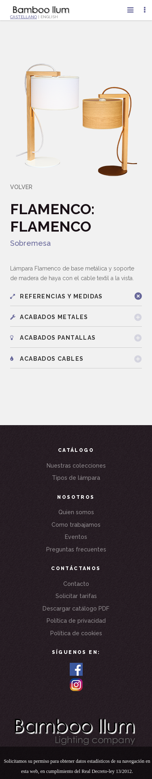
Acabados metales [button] (49, 317)
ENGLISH (49, 17)
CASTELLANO (23, 17)
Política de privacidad (76, 620)
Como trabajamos (76, 524)
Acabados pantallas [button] (53, 337)
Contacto (76, 584)
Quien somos (76, 512)
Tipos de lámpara (76, 478)
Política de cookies (76, 633)
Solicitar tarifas (76, 596)
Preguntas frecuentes (76, 549)
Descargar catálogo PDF (76, 608)
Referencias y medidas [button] (56, 296)
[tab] (76, 296)
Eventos (76, 537)
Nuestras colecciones (76, 465)
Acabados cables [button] (46, 358)
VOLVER (21, 187)
